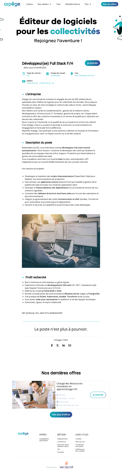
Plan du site (80, 432)
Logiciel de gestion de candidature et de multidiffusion (61, 465)
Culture (29, 4)
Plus (88, 4)
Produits (60, 443)
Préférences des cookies (80, 441)
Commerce (61, 432)
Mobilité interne (72, 4)
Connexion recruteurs (79, 436)
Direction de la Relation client (63, 436)
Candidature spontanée (44, 430)
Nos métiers (44, 4)
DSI (58, 440)
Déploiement (62, 429)
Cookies (78, 429)
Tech (58, 4)
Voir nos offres (110, 4)
